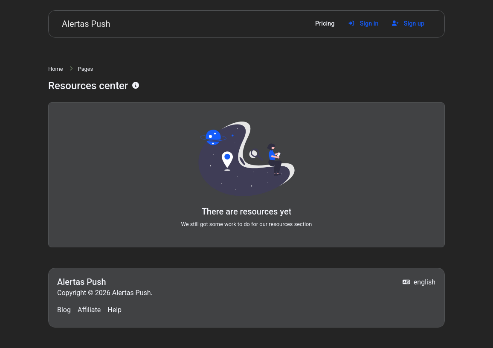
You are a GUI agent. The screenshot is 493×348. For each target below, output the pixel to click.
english (419, 282)
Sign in (363, 23)
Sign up (408, 23)
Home (55, 69)
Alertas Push (86, 24)
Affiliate (89, 310)
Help (114, 310)
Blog (64, 310)
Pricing (324, 23)
